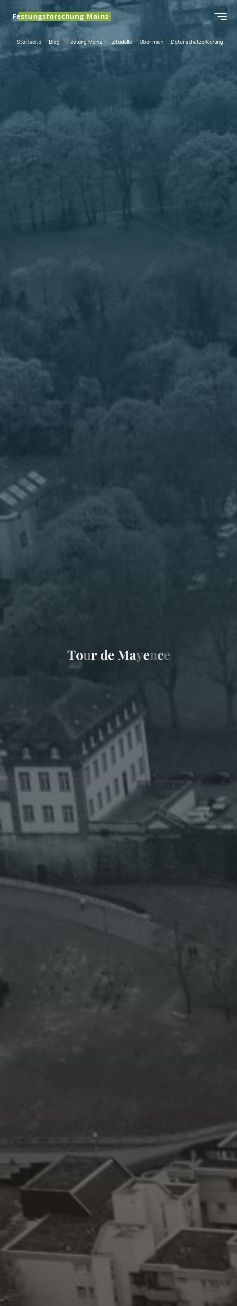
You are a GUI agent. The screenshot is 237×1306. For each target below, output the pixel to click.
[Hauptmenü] (220, 16)
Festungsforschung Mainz (60, 16)
